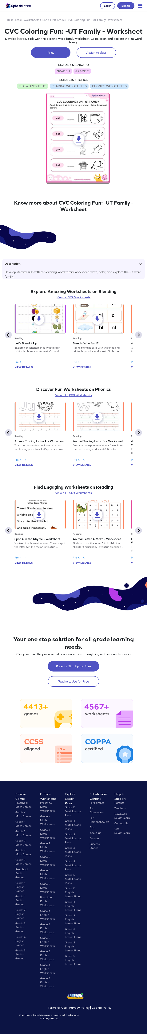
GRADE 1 (63, 71)
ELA (44, 20)
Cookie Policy (102, 1007)
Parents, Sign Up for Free (73, 666)
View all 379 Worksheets (73, 297)
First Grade (57, 20)
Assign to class (96, 52)
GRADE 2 (82, 71)
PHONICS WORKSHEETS (109, 86)
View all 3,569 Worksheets (73, 493)
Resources (14, 20)
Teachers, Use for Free (73, 681)
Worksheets (31, 20)
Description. (73, 263)
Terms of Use (58, 1007)
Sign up (125, 5)
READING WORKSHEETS (69, 86)
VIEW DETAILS (23, 367)
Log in (107, 5)
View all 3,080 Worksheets (73, 395)
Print (50, 52)
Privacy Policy (79, 1007)
